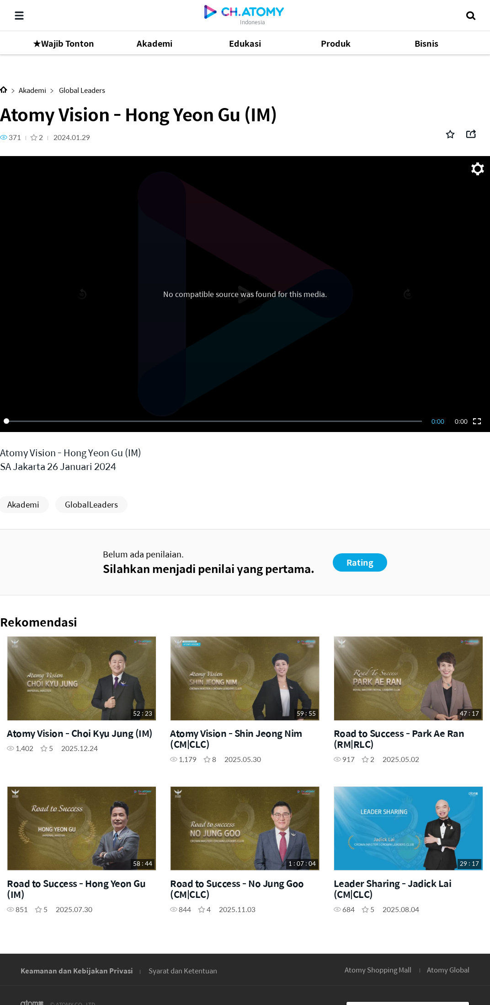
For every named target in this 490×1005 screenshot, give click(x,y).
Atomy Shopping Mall (378, 969)
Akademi (32, 90)
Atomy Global (448, 969)
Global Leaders (81, 90)
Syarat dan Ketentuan (183, 970)
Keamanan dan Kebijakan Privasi (77, 970)
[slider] (214, 421)
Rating (359, 562)
